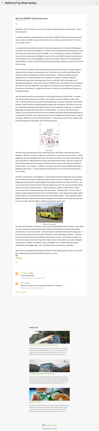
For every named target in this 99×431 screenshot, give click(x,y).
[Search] (39, 3)
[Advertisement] (49, 310)
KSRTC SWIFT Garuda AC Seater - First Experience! (43, 345)
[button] (16, 24)
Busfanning (19, 258)
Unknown (23, 283)
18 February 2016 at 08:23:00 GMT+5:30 (32, 288)
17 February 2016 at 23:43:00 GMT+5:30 (32, 278)
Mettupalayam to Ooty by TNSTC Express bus (41, 373)
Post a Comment (20, 292)
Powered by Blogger (49, 425)
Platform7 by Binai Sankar (21, 2)
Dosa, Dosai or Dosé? (35, 402)
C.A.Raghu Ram (25, 273)
